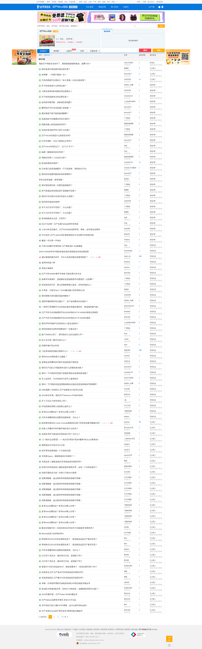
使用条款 (97, 629)
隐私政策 (68, 629)
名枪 (125, 146)
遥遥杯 (126, 289)
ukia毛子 (127, 450)
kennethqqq (128, 251)
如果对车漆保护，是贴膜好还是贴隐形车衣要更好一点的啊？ (68, 279)
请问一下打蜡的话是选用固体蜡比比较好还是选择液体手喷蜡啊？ (70, 384)
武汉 (108, 2)
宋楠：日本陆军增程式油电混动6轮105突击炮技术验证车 (66, 583)
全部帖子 (43, 51)
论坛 (66, 2)
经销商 (60, 2)
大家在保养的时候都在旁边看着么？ (57, 91)
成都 (103, 2)
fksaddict (127, 311)
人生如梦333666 (129, 101)
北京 (85, 2)
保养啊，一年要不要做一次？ (54, 75)
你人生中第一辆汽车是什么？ (54, 340)
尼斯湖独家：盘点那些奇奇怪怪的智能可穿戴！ (62, 478)
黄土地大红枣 (128, 428)
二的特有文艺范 (129, 439)
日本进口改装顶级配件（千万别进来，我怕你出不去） (65, 169)
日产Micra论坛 (60, 7)
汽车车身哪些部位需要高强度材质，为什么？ (61, 417)
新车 (48, 2)
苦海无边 (153, 245)
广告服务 (75, 629)
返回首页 (43, 617)
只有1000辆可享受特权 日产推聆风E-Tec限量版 (62, 246)
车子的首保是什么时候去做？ (54, 86)
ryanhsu (127, 267)
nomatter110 (128, 96)
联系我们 (111, 629)
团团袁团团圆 (128, 123)
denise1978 (128, 455)
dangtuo (127, 444)
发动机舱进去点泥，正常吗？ (54, 218)
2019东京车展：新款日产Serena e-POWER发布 (62, 395)
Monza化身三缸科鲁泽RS (53, 533)
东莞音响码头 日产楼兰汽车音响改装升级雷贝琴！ (63, 578)
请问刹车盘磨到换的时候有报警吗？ (57, 174)
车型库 (54, 2)
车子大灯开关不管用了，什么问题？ (57, 207)
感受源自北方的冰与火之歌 (53, 445)
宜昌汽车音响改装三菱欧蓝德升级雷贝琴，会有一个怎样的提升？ (70, 467)
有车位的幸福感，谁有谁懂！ (51, 180)
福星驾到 (127, 350)
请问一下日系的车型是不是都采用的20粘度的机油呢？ (65, 373)
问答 (82, 51)
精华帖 (56, 51)
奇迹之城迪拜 (47, 268)
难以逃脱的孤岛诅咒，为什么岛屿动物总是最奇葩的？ (65, 257)
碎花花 (152, 63)
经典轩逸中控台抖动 (50, 345)
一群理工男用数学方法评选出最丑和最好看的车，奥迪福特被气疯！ (71, 307)
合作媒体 (82, 629)
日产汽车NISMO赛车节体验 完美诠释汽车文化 (61, 274)
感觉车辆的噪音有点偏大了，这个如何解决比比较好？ (65, 301)
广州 (94, 2)
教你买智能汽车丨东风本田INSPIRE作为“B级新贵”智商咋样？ (68, 528)
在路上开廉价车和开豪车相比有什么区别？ (60, 428)
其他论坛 (74, 26)
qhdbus (126, 416)
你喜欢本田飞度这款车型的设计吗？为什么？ (61, 434)
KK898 (126, 527)
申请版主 (71, 42)
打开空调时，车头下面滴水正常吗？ (57, 141)
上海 (89, 2)
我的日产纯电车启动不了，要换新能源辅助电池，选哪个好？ (65, 63)
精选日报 (102, 7)
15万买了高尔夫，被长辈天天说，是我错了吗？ (62, 556)
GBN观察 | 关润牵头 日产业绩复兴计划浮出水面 (62, 390)
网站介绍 (60, 629)
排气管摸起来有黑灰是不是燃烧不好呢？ (59, 191)
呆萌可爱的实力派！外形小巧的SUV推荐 (59, 473)
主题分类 (95, 51)
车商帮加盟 (119, 629)
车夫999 (127, 389)
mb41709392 (128, 63)
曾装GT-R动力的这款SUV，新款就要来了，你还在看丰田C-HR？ (70, 567)
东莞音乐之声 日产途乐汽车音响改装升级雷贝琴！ (63, 572)
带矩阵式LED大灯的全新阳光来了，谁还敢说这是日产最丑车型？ (70, 539)
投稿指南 (89, 629)
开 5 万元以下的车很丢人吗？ (54, 401)
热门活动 (114, 7)
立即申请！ (70, 39)
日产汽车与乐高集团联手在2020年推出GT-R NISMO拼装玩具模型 (70, 312)
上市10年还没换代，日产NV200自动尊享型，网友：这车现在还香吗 (71, 229)
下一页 (64, 617)
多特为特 (127, 273)
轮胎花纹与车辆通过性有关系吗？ (56, 119)
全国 (80, 2)
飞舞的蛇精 (128, 411)
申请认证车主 (60, 42)
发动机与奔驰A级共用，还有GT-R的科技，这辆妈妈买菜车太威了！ (71, 589)
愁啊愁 (126, 68)
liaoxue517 (128, 74)
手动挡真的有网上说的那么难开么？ (57, 406)
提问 (145, 50)
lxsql (125, 223)
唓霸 (125, 461)
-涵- (125, 400)
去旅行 (126, 7)
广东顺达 (127, 118)
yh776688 (127, 533)
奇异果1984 (128, 566)
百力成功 (127, 472)
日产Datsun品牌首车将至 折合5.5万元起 (59, 600)
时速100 (127, 234)
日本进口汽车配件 (130, 168)
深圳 (99, 2)
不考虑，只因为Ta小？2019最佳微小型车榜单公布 (63, 290)
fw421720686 (128, 378)
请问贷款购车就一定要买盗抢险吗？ (57, 185)
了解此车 (169, 639)
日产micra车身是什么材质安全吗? (56, 135)
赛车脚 (126, 555)
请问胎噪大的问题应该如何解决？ (56, 296)
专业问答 (72, 2)
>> (117, 2)
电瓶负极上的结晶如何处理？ (54, 124)
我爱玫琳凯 (128, 466)
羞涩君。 (127, 179)
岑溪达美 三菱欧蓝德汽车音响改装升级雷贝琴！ (62, 462)
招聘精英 (127, 629)
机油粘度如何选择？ (50, 163)
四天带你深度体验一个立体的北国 (56, 450)
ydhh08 (126, 582)
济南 (113, 2)
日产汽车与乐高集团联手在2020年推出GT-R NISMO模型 (66, 318)
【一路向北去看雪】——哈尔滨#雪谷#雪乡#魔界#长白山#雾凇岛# (70, 439)
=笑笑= (126, 339)
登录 (138, 2)
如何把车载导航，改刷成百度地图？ (57, 102)
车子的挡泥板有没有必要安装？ (55, 97)
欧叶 (125, 538)
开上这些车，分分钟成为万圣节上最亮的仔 (60, 379)
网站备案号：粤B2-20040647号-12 (87, 637)
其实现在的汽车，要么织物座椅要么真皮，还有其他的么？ (67, 285)
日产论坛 (54, 26)
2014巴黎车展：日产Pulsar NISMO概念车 (60, 594)
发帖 (159, 50)
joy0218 (126, 422)
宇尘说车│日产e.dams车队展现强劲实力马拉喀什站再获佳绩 (68, 235)
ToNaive (127, 240)
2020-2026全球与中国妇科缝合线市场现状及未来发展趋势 (64, 251)
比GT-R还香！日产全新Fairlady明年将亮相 (60, 224)
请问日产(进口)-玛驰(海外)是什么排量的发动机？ (62, 368)
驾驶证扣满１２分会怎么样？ (54, 157)
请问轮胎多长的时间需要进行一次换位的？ (60, 329)
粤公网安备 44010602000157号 (88, 643)
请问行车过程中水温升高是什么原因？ (58, 196)
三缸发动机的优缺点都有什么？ (55, 351)
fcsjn (125, 151)
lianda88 (127, 228)
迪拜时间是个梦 (48, 263)
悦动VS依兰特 (129, 306)
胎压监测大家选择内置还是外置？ (56, 69)
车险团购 (127, 433)
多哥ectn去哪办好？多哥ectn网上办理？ (59, 412)
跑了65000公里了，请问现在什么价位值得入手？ (63, 334)
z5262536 (127, 79)
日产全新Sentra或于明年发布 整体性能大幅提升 (62, 611)
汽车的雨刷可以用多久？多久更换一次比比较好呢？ (64, 80)
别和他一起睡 (128, 85)
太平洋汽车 (41, 26)
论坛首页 (89, 7)
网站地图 (134, 629)
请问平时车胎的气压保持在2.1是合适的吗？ (60, 323)
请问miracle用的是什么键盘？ (54, 356)
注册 (144, 2)
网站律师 (104, 629)
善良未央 (127, 394)
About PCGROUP (50, 629)
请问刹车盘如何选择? (51, 202)
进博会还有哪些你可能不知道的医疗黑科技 (60, 362)
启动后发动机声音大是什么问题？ (56, 130)
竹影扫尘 (127, 361)
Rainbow (127, 262)
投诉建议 (79, 42)
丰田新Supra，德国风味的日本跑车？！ (59, 456)
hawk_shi (127, 256)
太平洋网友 (128, 477)
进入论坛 (151, 2)
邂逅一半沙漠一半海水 (51, 240)
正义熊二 (153, 68)
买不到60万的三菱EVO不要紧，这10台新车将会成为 (64, 605)
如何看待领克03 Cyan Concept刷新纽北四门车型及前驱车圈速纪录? (71, 423)
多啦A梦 (152, 85)
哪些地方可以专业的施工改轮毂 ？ (56, 108)
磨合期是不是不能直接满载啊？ (55, 113)
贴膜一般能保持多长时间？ (53, 152)
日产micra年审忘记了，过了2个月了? (58, 146)
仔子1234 (127, 405)
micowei (127, 356)
